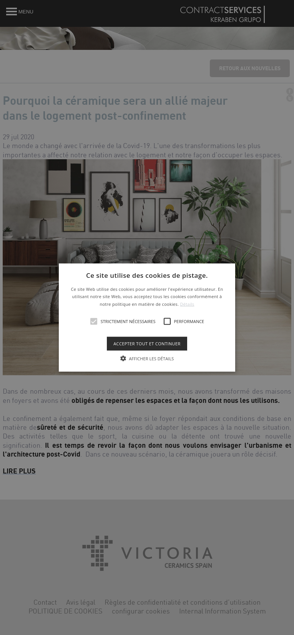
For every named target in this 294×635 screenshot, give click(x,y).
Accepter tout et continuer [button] (146, 343)
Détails (187, 304)
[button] (147, 317)
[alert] (147, 317)
